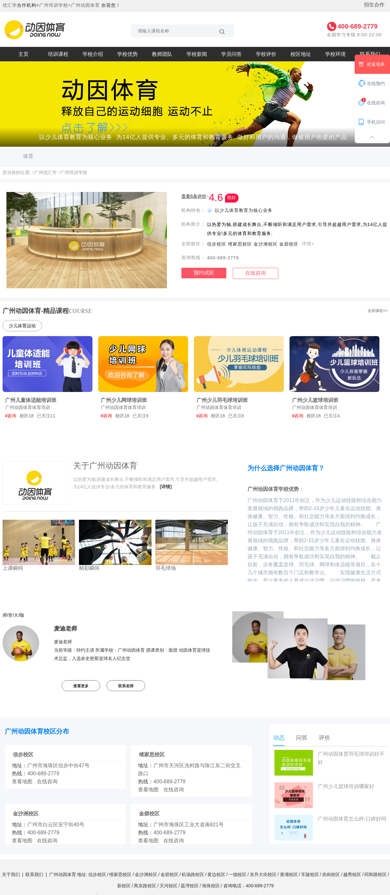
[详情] (166, 486)
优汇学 (10, 5)
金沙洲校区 (26, 813)
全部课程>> (377, 310)
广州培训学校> (55, 5)
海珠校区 (211, 885)
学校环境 (335, 54)
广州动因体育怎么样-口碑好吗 (330, 827)
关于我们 (11, 874)
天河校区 (169, 885)
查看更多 (81, 686)
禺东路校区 (145, 885)
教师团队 (162, 54)
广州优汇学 (45, 172)
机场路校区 (193, 874)
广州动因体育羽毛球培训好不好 (329, 763)
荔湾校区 (190, 885)
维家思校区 (152, 754)
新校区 (124, 885)
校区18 (27, 415)
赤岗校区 (331, 874)
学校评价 (266, 54)
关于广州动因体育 (105, 465)
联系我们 (34, 874)
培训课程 (58, 54)
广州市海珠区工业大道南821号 (188, 824)
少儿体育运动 (22, 325)
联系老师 (126, 686)
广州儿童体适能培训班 (30, 400)
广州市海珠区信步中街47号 (58, 765)
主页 (23, 54)
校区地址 (300, 54)
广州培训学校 (73, 172)
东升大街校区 (263, 874)
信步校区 (23, 754)
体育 (28, 156)
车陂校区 (310, 874)
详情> (308, 243)
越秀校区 (352, 874)
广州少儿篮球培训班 (315, 400)
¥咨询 (11, 415)
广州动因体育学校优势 (273, 489)
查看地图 (22, 781)
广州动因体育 (85, 5)
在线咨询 (255, 273)
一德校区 (238, 874)
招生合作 (374, 4)
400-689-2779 (357, 26)
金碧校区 (149, 813)
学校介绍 (92, 54)
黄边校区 (216, 874)
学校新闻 (196, 54)
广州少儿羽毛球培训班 (222, 400)
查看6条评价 (193, 196)
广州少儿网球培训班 (124, 400)
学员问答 (231, 54)
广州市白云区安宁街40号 (55, 824)
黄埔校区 (289, 874)
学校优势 (127, 54)
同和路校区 (375, 874)
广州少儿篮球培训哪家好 (324, 795)
